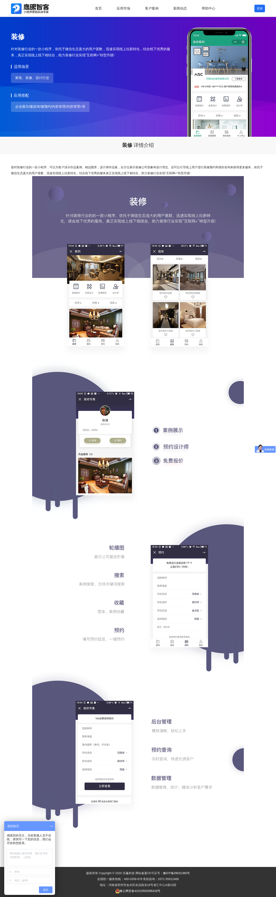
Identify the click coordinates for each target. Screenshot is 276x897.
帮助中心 (208, 8)
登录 (260, 8)
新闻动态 (180, 8)
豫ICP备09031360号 (176, 873)
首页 (98, 8)
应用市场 (123, 8)
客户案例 (152, 8)
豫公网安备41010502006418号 (140, 891)
